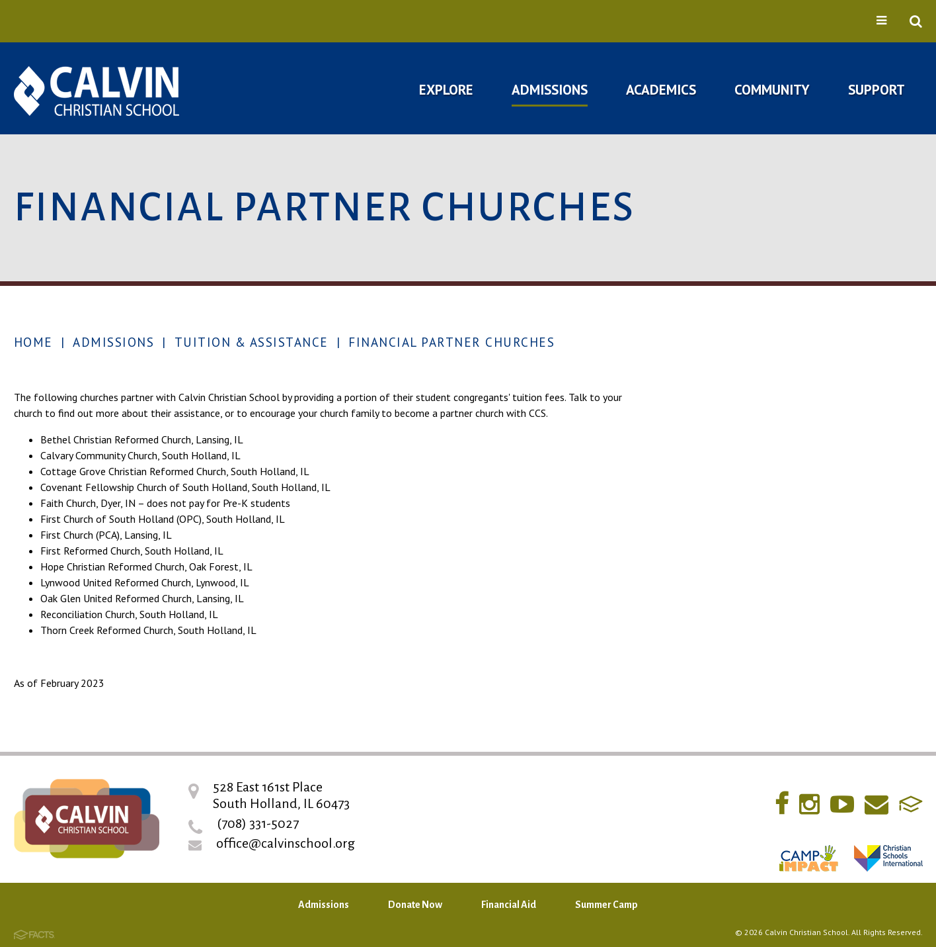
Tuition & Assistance (252, 342)
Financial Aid (508, 904)
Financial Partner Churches (451, 342)
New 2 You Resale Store (811, 619)
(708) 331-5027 (258, 823)
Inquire (750, 445)
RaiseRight (772, 654)
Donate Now (415, 904)
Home (33, 342)
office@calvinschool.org (285, 843)
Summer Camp (606, 904)
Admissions (113, 342)
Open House (765, 484)
